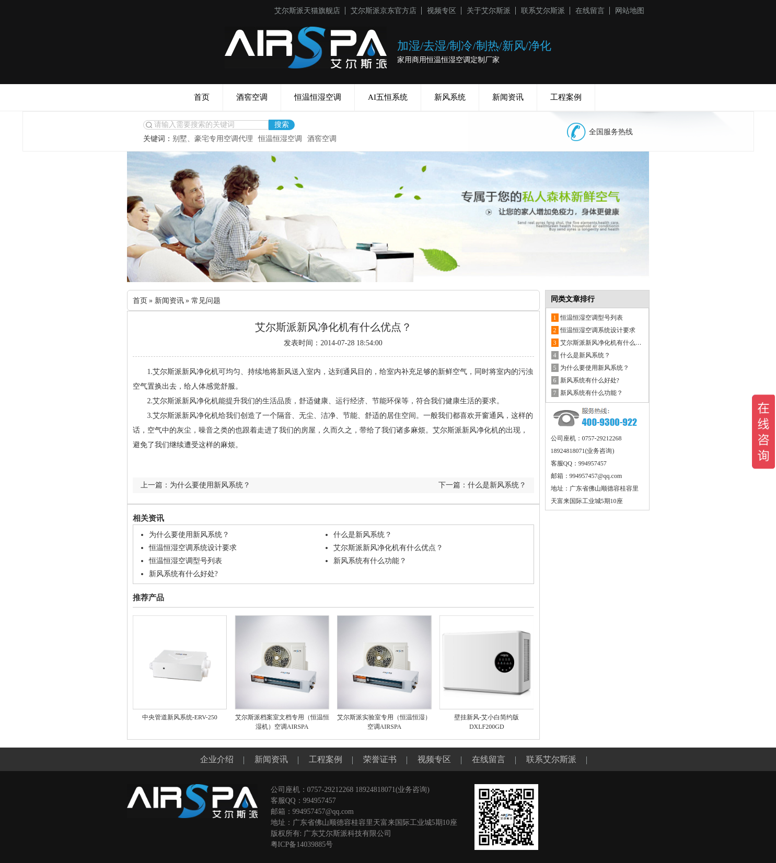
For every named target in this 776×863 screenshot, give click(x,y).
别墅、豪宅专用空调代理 (212, 139)
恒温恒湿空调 (317, 97)
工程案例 (566, 97)
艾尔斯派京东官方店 (383, 11)
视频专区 (441, 11)
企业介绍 (217, 759)
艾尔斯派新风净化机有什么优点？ (388, 548)
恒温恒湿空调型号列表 (185, 561)
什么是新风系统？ (362, 535)
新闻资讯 (508, 97)
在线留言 (590, 11)
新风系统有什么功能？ (370, 561)
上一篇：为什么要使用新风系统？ (195, 485)
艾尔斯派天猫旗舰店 (307, 11)
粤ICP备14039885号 (302, 844)
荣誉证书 (380, 759)
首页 (202, 97)
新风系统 (450, 97)
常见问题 (206, 301)
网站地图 (629, 11)
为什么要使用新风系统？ (189, 535)
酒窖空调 (252, 97)
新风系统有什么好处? (183, 574)
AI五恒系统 (388, 97)
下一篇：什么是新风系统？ (482, 485)
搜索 (281, 125)
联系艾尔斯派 (543, 11)
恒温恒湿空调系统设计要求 (193, 548)
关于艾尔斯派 (489, 11)
